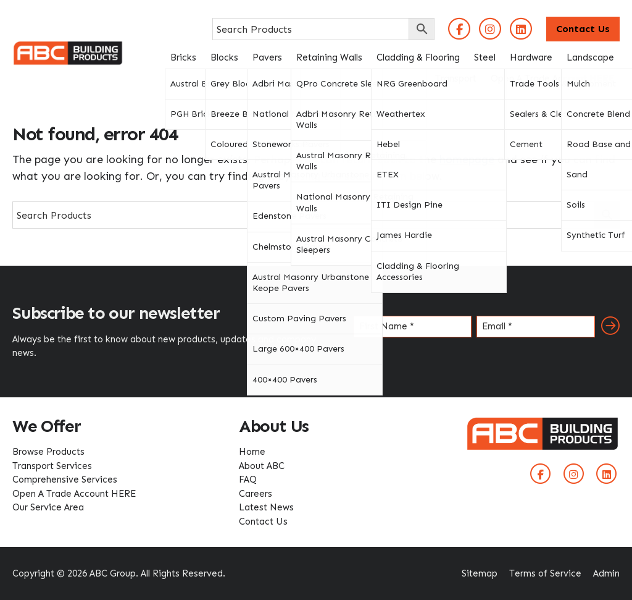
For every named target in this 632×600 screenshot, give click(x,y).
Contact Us (583, 29)
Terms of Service (545, 573)
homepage (466, 159)
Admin (606, 573)
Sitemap (479, 573)
